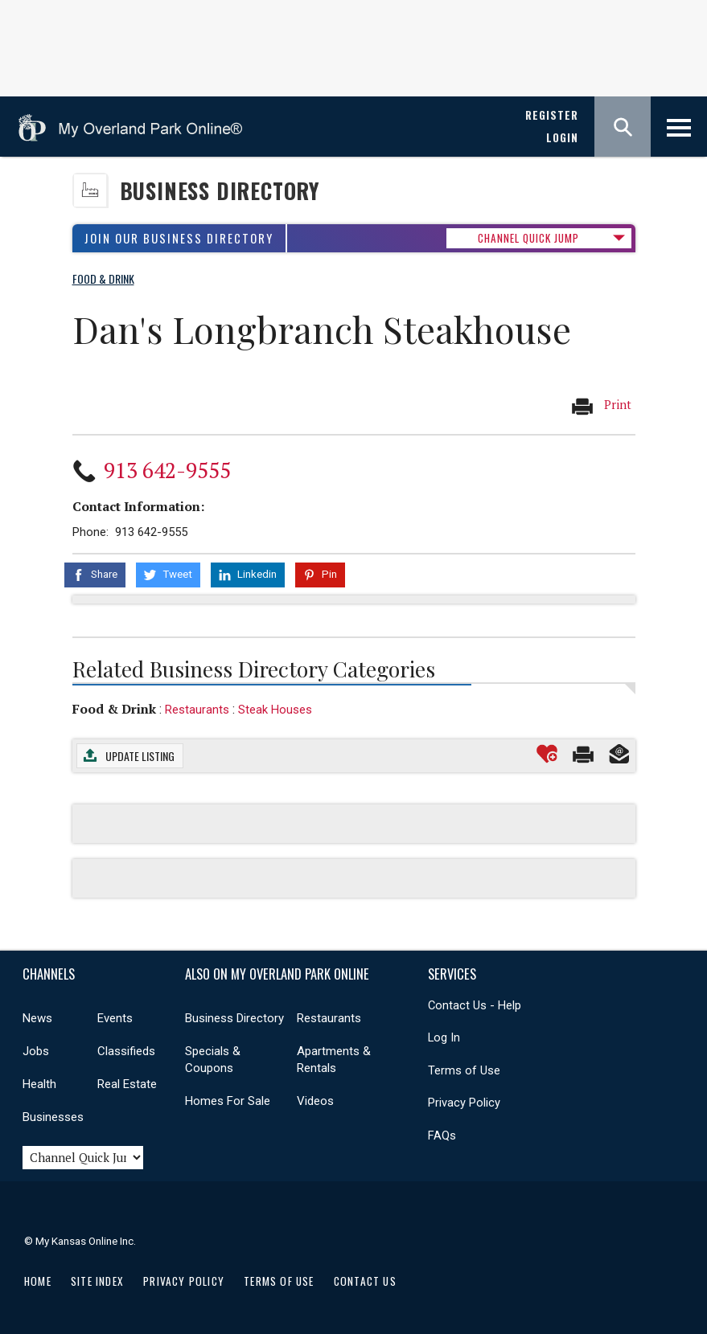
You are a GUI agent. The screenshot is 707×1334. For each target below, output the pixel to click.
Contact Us (365, 1281)
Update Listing (140, 755)
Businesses (53, 1117)
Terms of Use (464, 1070)
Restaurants (197, 709)
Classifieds (126, 1051)
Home (37, 1281)
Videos (315, 1101)
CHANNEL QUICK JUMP (528, 238)
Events (115, 1018)
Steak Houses (275, 709)
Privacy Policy (464, 1102)
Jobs (36, 1051)
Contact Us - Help (474, 1005)
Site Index (97, 1281)
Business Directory (220, 191)
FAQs (442, 1135)
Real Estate (127, 1084)
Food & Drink (114, 709)
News (37, 1018)
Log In (444, 1037)
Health (39, 1084)
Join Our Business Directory (178, 238)
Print (600, 406)
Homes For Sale (227, 1101)
